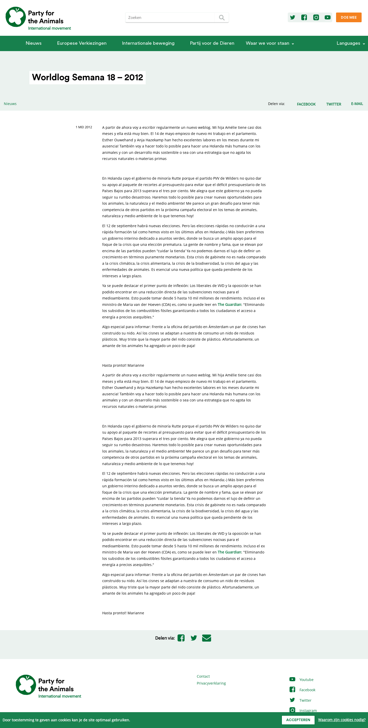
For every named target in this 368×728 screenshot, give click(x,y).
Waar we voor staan (267, 43)
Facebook (302, 689)
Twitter (300, 700)
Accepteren (298, 720)
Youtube (301, 679)
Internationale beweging (148, 43)
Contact (203, 676)
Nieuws (34, 43)
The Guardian (229, 304)
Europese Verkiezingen (82, 43)
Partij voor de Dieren (212, 43)
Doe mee (349, 17)
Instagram (303, 710)
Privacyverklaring (211, 683)
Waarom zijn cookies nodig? (341, 719)
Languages (348, 43)
